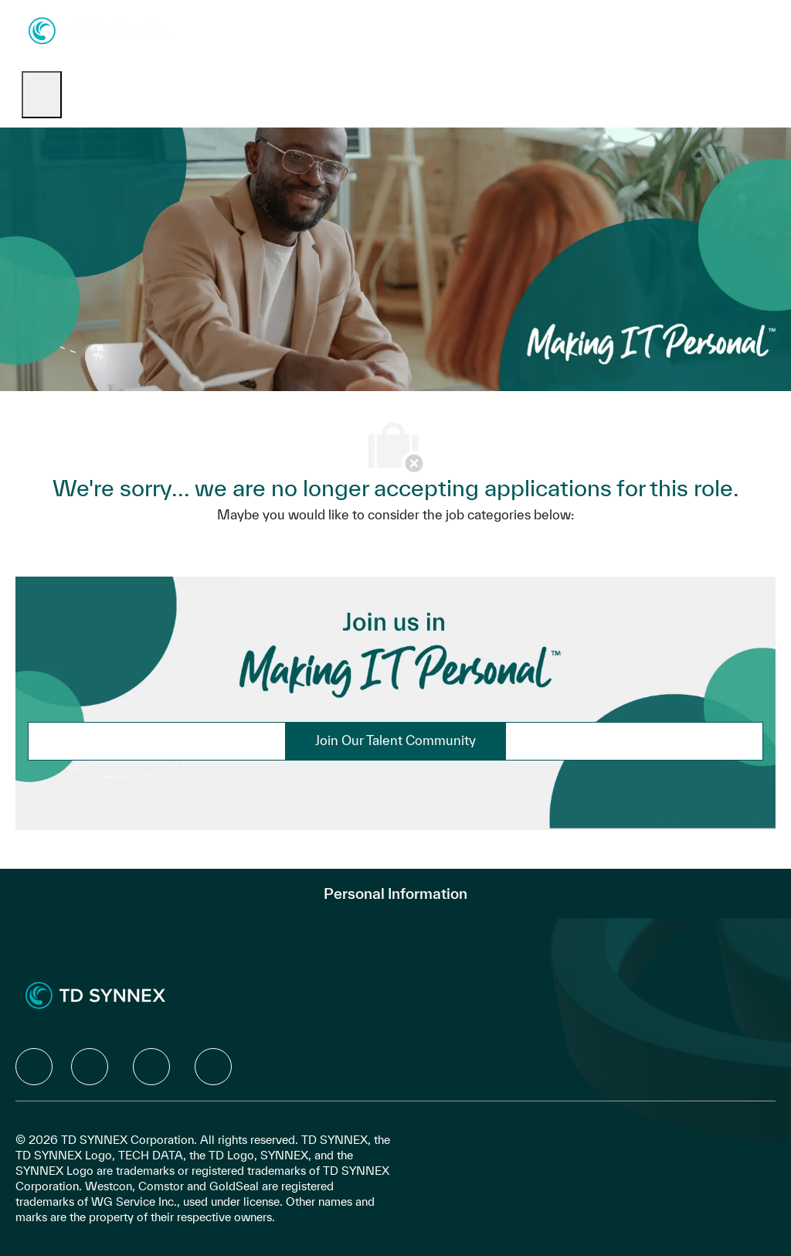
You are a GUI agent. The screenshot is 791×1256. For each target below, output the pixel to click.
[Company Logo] (98, 30)
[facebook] (34, 1066)
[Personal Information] (395, 893)
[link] (395, 741)
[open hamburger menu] (42, 94)
